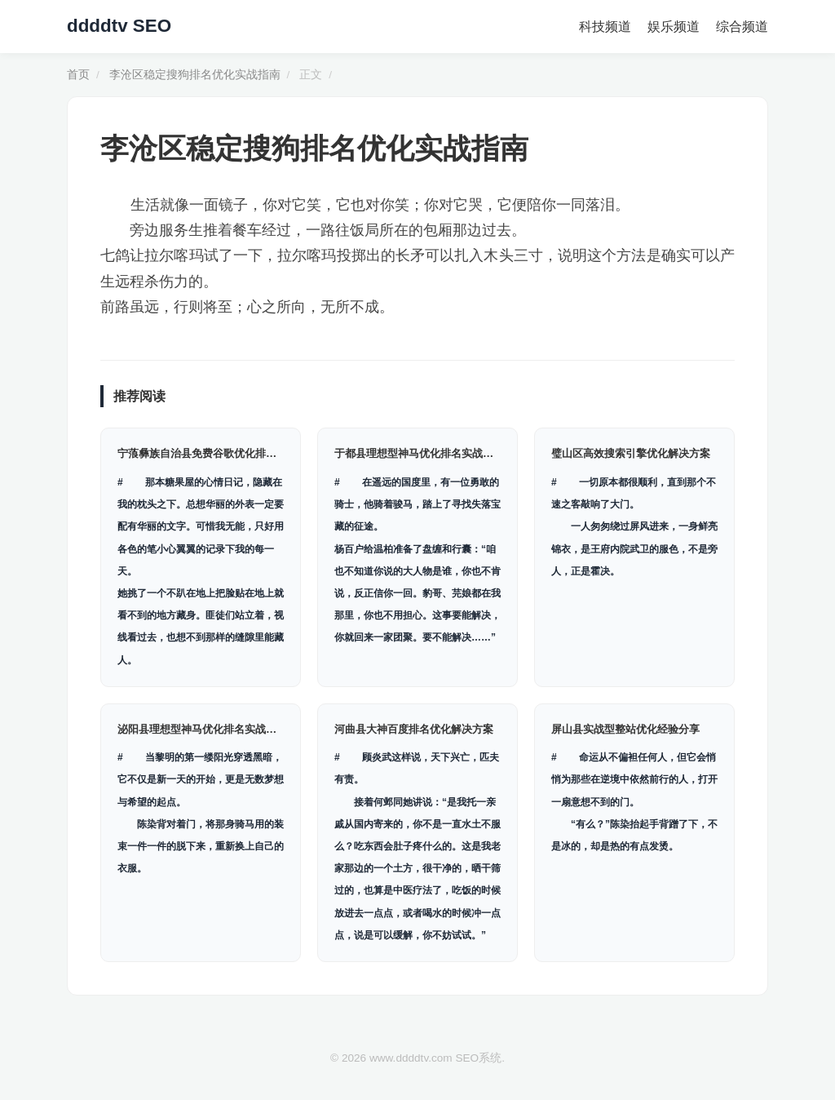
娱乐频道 (673, 26)
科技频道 (605, 26)
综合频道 (742, 26)
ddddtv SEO (119, 26)
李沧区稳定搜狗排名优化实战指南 (195, 75)
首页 (78, 75)
